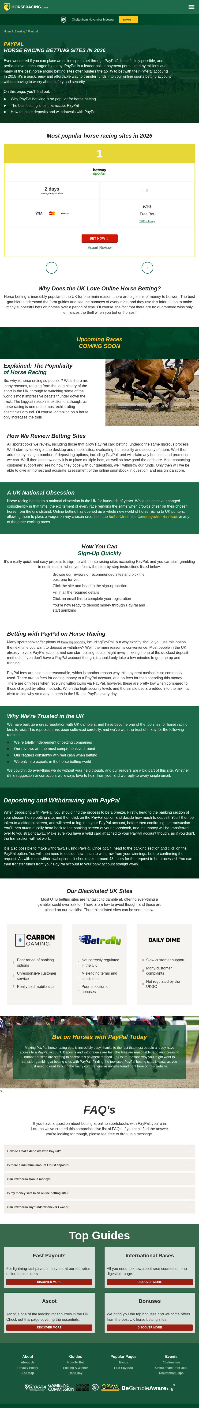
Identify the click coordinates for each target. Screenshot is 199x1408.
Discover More (49, 1283)
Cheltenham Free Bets (171, 1370)
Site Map (28, 1376)
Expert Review (99, 248)
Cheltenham (171, 1364)
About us (27, 1364)
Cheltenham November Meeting (91, 20)
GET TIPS (131, 19)
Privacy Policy (27, 1370)
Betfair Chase (120, 517)
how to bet (75, 1364)
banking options (74, 643)
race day (75, 1376)
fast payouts (123, 1370)
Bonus (123, 1364)
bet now (99, 239)
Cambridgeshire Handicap (161, 517)
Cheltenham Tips (171, 1376)
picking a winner (75, 1370)
